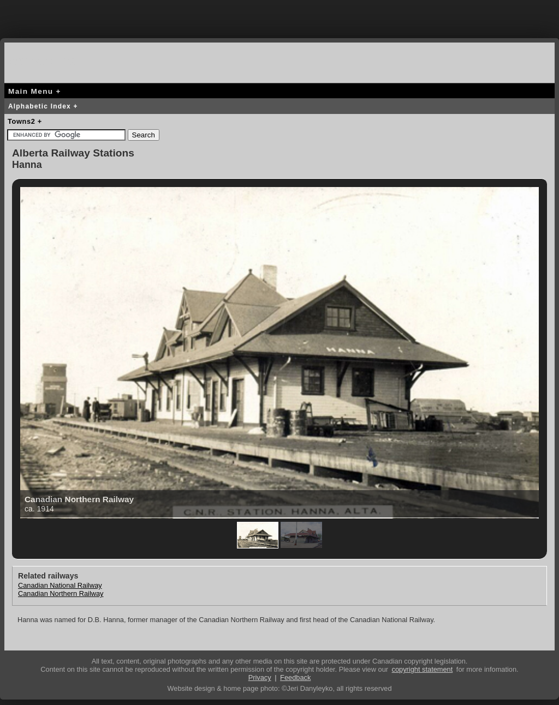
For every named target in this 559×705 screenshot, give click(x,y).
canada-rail (48, 60)
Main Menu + (34, 91)
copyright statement (422, 669)
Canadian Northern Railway (61, 593)
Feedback (295, 677)
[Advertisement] (279, 16)
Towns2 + (25, 121)
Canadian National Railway (60, 585)
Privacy (259, 677)
